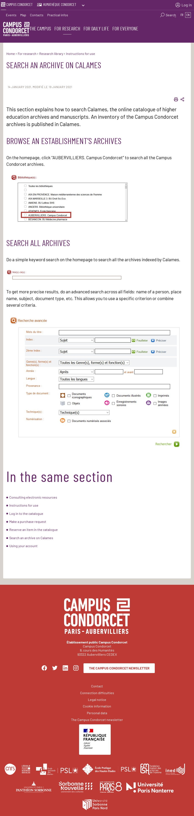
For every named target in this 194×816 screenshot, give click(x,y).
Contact (97, 685)
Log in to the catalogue (26, 513)
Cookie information (97, 706)
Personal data (97, 712)
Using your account (23, 545)
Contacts (36, 14)
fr (182, 14)
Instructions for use (23, 505)
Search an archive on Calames (31, 537)
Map (23, 14)
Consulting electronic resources (33, 497)
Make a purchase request (27, 521)
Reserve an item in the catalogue (33, 529)
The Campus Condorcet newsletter (119, 667)
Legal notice (97, 699)
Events (11, 14)
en (188, 14)
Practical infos (57, 14)
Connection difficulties (97, 692)
